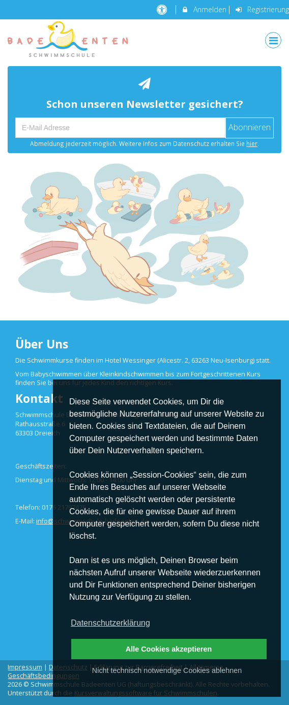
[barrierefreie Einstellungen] (163, 9)
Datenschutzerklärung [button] (110, 623)
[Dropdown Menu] (273, 40)
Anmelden (204, 9)
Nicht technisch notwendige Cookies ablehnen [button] (167, 670)
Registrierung (261, 9)
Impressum (25, 667)
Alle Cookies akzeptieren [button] (169, 649)
